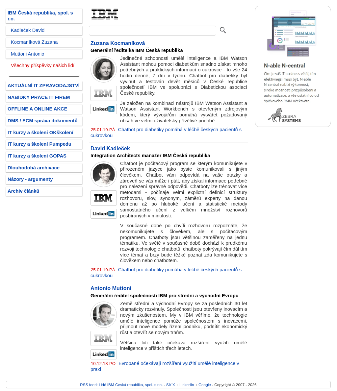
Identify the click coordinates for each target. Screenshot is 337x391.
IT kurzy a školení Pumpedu (39, 144)
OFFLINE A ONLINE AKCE (37, 108)
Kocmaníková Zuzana (34, 42)
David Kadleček (110, 148)
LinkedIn (186, 384)
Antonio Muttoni (111, 288)
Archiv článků (23, 191)
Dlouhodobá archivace (34, 167)
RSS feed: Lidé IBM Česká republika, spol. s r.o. (121, 384)
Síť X (170, 384)
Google (204, 384)
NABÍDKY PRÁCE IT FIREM (39, 97)
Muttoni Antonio (27, 54)
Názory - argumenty (30, 179)
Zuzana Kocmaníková (118, 43)
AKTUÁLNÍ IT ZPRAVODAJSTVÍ (44, 85)
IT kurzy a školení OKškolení (40, 132)
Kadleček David (27, 30)
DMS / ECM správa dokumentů (43, 120)
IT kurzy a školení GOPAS (37, 156)
